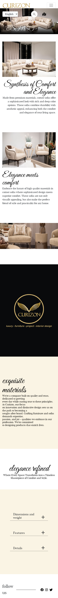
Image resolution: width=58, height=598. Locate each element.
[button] (4, 236)
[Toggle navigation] (51, 5)
